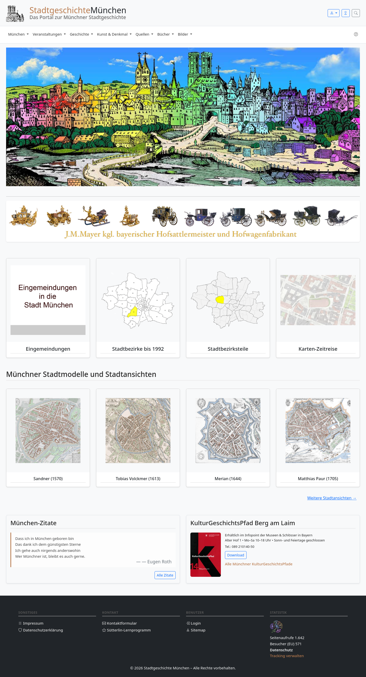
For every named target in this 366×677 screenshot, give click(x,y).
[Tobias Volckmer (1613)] (138, 430)
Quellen (143, 34)
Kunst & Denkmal (113, 34)
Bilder (183, 34)
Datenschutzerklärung (40, 629)
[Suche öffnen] (356, 13)
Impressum (30, 623)
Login (193, 623)
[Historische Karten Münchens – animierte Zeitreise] (317, 300)
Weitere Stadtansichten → (332, 498)
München (17, 34)
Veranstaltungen (48, 34)
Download (235, 555)
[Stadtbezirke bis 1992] (138, 300)
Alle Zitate (165, 575)
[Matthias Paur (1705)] (318, 430)
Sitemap (195, 629)
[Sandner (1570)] (48, 430)
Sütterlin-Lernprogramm (126, 629)
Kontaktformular (119, 623)
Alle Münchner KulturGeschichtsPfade (259, 563)
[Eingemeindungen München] (48, 300)
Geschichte (80, 34)
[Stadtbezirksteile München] (228, 300)
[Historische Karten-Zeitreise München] (318, 300)
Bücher (164, 34)
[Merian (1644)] (228, 430)
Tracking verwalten (287, 655)
